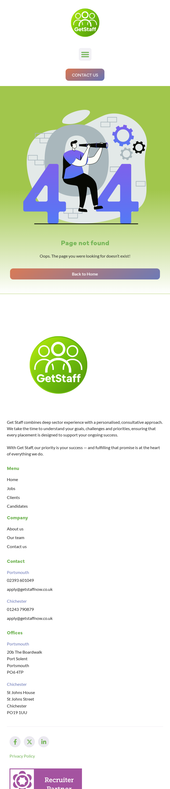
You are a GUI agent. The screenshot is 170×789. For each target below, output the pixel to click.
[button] (85, 54)
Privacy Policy (22, 755)
